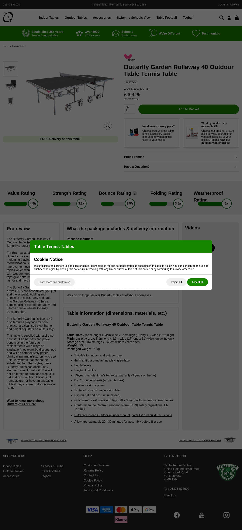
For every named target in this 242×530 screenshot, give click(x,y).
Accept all (197, 282)
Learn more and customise (54, 282)
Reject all (176, 282)
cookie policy (164, 265)
